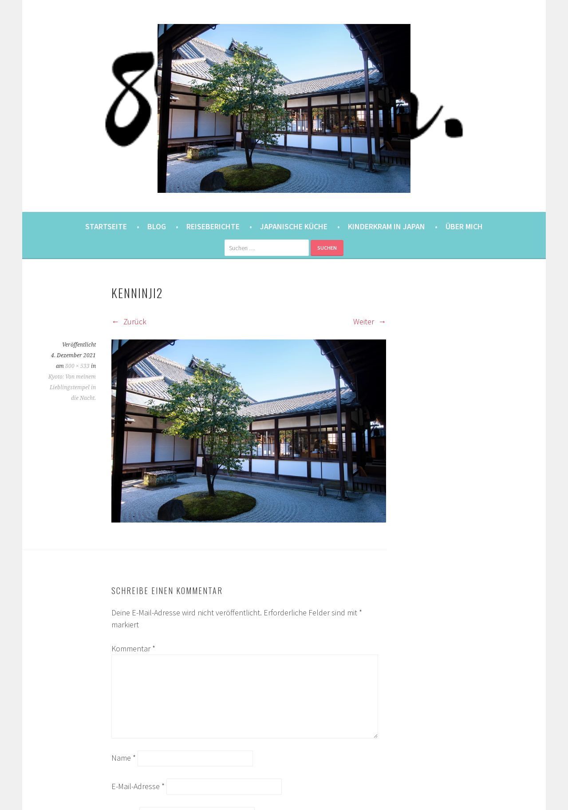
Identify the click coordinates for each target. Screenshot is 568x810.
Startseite (106, 226)
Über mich (464, 226)
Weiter (369, 321)
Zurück (128, 321)
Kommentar (133, 648)
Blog (156, 226)
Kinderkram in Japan (386, 226)
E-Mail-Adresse (138, 786)
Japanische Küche (293, 226)
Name (123, 758)
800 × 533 (77, 366)
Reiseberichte (213, 226)
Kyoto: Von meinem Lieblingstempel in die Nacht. (72, 387)
